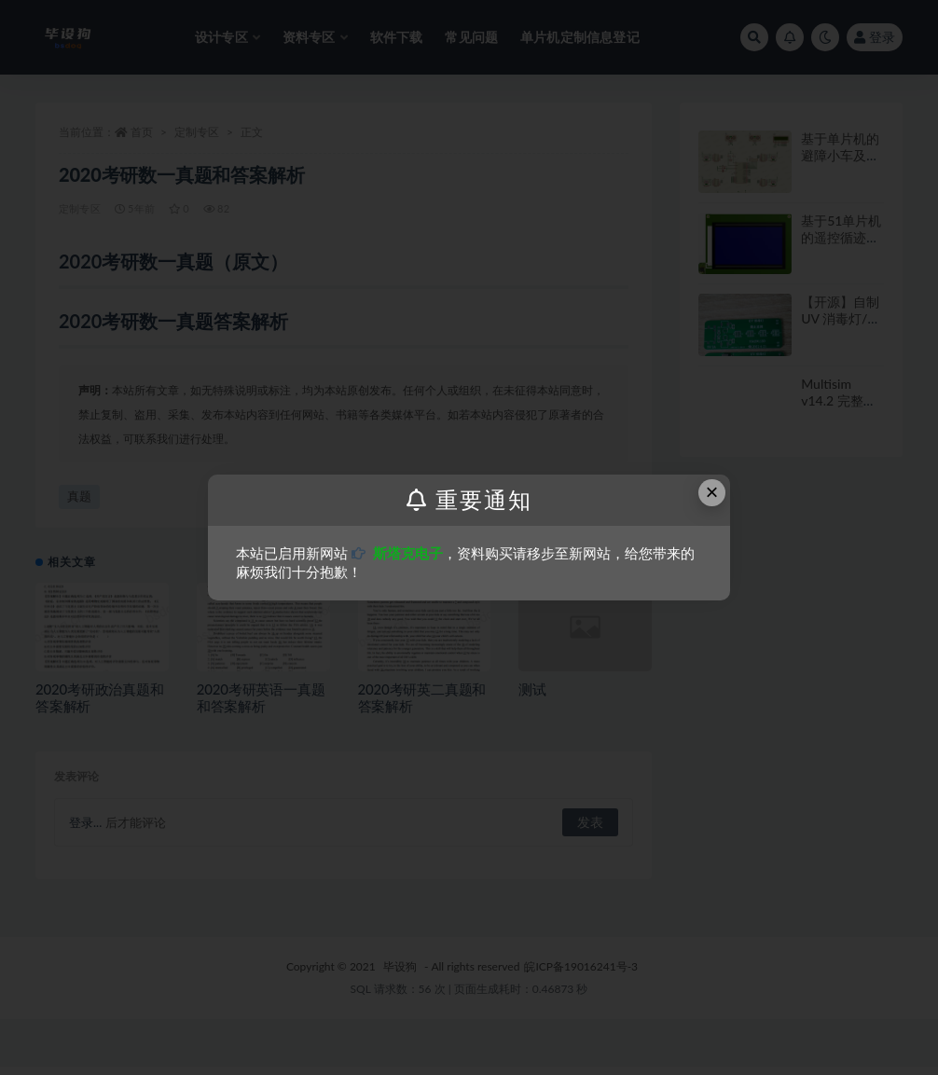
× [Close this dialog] (712, 491)
